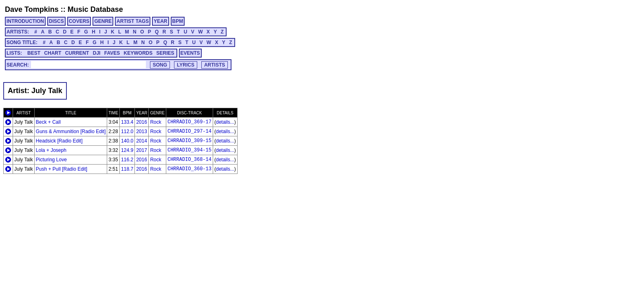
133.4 (127, 122)
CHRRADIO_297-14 (189, 131)
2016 (141, 122)
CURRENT (77, 53)
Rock (155, 122)
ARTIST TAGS (133, 21)
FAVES (112, 53)
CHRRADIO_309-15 (189, 141)
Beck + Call (48, 122)
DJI (97, 53)
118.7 (127, 169)
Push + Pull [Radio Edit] (61, 169)
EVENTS (190, 53)
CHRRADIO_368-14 (189, 160)
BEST (33, 53)
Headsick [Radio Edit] (59, 141)
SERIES (165, 53)
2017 (141, 150)
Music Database (95, 9)
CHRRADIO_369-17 (189, 122)
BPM (177, 21)
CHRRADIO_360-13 (189, 169)
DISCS (56, 21)
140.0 (127, 141)
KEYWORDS (138, 53)
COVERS (79, 21)
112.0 (127, 131)
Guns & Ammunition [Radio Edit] (71, 131)
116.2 (127, 160)
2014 (141, 141)
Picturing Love (51, 160)
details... (225, 122)
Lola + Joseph (51, 150)
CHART (52, 53)
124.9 (127, 150)
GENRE (103, 21)
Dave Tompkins (32, 9)
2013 (141, 131)
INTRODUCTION (25, 21)
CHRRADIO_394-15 (189, 150)
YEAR (160, 21)
